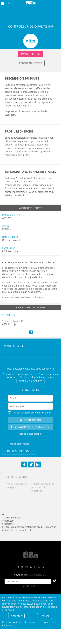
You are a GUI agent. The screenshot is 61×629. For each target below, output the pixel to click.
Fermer (60, 595)
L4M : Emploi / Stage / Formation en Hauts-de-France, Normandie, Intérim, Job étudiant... (30, 3)
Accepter (16, 616)
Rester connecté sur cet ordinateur (32, 412)
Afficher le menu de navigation (2, 3)
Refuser (44, 616)
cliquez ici (7, 625)
